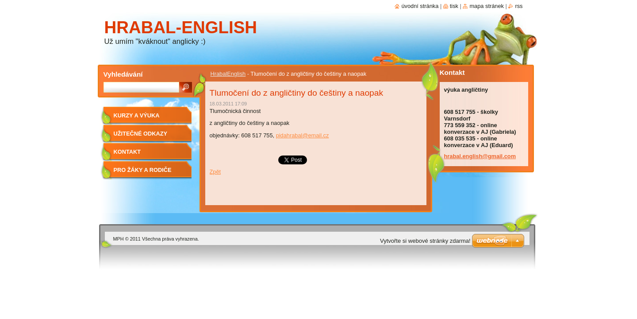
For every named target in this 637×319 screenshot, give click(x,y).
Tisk (454, 6)
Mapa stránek (486, 6)
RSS (518, 6)
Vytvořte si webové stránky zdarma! (425, 240)
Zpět (215, 171)
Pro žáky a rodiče (143, 170)
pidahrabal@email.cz (302, 135)
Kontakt (127, 151)
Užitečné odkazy (141, 133)
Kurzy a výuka (137, 115)
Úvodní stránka (419, 6)
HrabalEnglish (228, 73)
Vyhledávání (123, 74)
